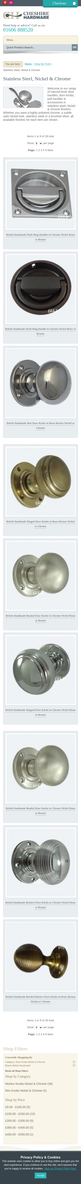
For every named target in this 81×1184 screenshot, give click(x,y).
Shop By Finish (42, 64)
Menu (9, 40)
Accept (40, 1175)
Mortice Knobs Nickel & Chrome (26, 1083)
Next (50, 150)
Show (30, 143)
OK (75, 47)
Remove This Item (74, 1062)
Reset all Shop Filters (16, 1071)
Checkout (59, 3)
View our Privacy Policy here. (60, 1168)
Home (28, 64)
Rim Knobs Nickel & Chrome (23, 1090)
